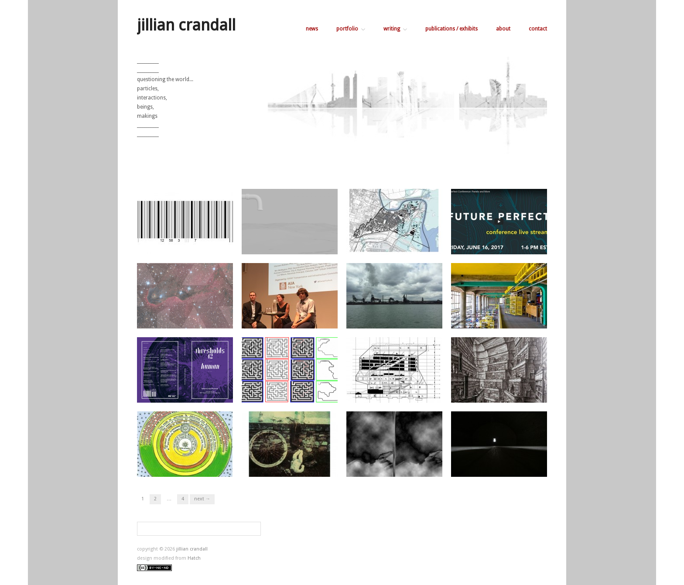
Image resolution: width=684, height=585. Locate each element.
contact (538, 28)
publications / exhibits (451, 28)
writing (395, 28)
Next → (202, 499)
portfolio (350, 28)
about (503, 28)
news (312, 28)
